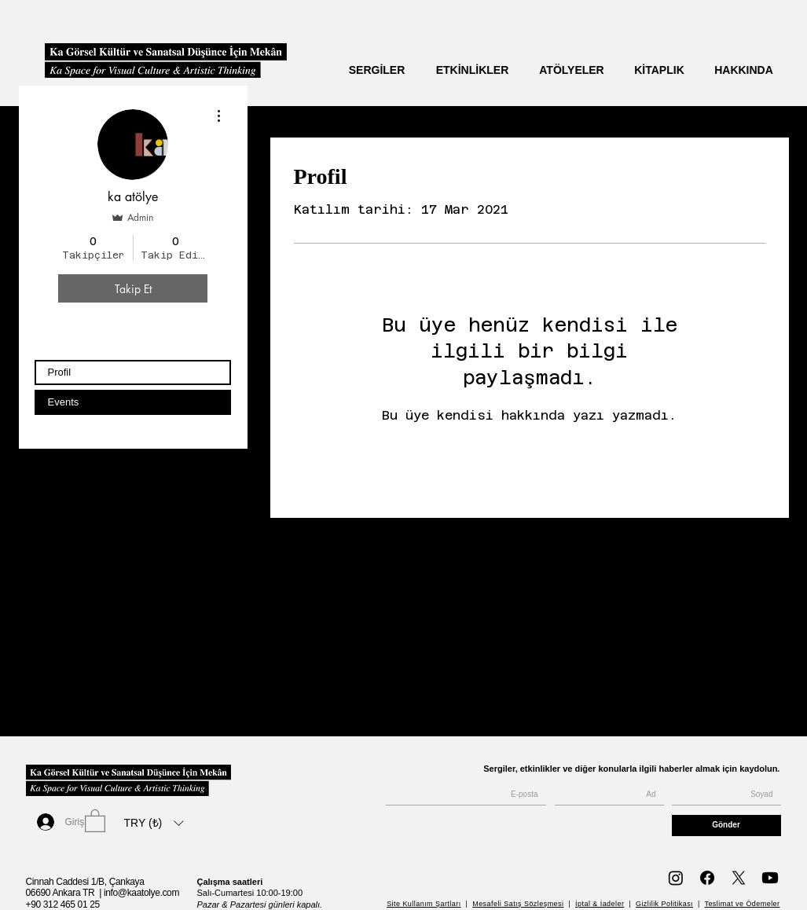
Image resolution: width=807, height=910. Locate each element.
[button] (95, 820)
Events (63, 402)
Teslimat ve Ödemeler (741, 904)
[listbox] (153, 823)
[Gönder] (726, 825)
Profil (60, 372)
